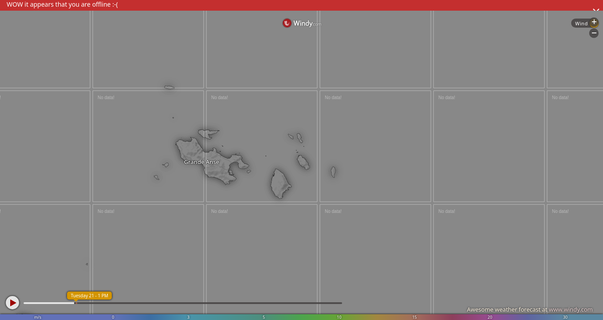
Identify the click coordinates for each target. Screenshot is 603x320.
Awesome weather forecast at (530, 309)
